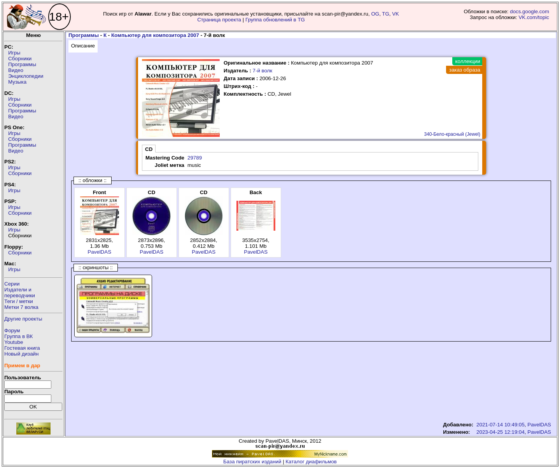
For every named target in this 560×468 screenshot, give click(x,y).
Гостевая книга (22, 348)
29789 (194, 158)
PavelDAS (99, 252)
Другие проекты (23, 319)
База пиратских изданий (252, 461)
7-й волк (263, 71)
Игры (14, 53)
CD (148, 149)
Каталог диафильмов (311, 461)
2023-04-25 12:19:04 (500, 432)
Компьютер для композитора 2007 (155, 35)
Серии (11, 284)
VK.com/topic (533, 17)
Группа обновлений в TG (275, 20)
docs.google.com (529, 11)
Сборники (20, 58)
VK (395, 14)
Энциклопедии (25, 76)
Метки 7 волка (21, 307)
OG (375, 14)
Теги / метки (18, 301)
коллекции (467, 61)
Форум (12, 330)
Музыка (17, 82)
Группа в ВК (18, 336)
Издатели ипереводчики (19, 292)
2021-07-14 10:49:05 (500, 425)
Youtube (13, 342)
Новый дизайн (21, 354)
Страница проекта (219, 20)
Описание (83, 46)
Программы (22, 64)
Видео (15, 70)
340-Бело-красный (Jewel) (452, 134)
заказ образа (464, 70)
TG (385, 14)
